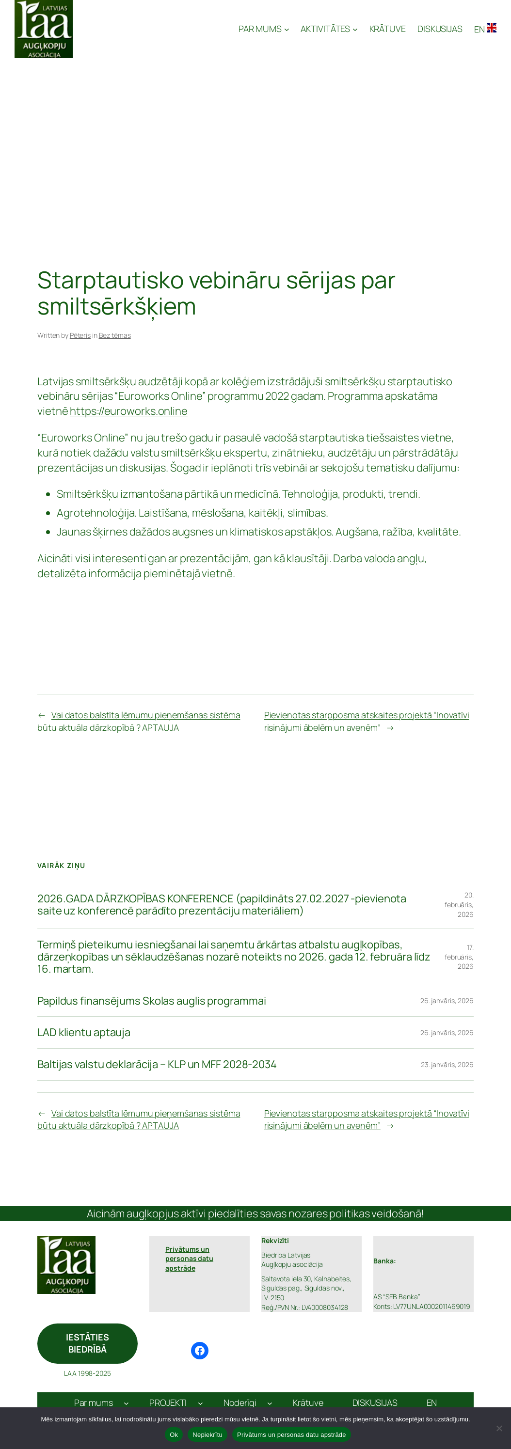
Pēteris (80, 335)
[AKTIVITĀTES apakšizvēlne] (329, 28)
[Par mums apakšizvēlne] (126, 1402)
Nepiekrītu (207, 1434)
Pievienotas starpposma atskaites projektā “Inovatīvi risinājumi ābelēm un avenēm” (366, 721)
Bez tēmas (115, 335)
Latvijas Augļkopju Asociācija (156, 29)
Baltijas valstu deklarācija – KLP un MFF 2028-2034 (157, 1064)
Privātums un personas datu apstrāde (291, 1434)
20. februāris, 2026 (459, 904)
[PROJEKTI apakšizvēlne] (200, 1402)
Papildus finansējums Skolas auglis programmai (151, 1001)
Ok (174, 1434)
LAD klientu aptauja (83, 1032)
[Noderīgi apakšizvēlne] (269, 1402)
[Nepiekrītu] (499, 1428)
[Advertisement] (255, 131)
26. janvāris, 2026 (447, 1000)
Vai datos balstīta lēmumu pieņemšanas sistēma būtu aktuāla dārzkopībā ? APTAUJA (138, 721)
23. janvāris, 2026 (447, 1064)
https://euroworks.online (129, 411)
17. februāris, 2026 (459, 957)
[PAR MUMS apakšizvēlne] (264, 28)
